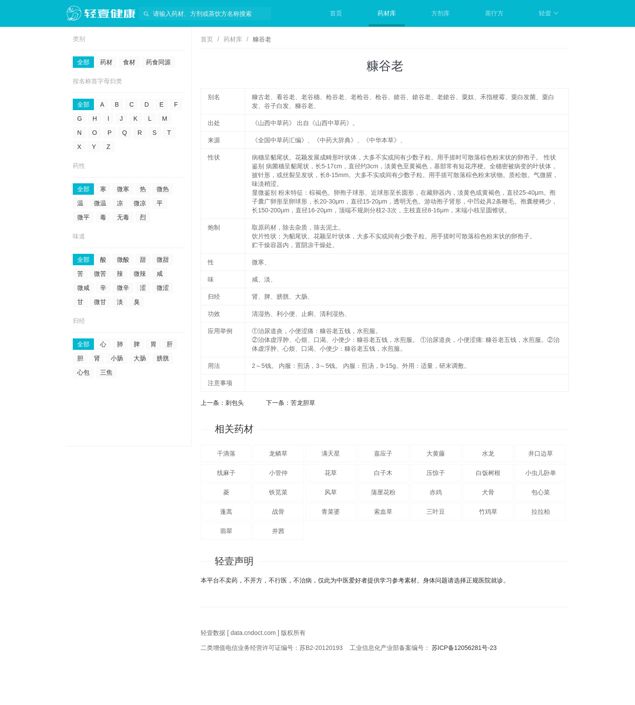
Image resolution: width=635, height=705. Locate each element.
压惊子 (435, 472)
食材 (129, 62)
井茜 (278, 530)
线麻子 (226, 472)
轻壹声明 (234, 561)
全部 (83, 62)
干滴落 (226, 453)
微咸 (83, 287)
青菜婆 (330, 511)
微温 (100, 203)
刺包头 (234, 402)
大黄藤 (435, 453)
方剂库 (440, 13)
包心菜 (540, 492)
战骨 (278, 511)
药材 (106, 62)
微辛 (123, 287)
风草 (331, 492)
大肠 (140, 358)
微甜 (163, 259)
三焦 (106, 372)
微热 (163, 189)
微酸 (123, 259)
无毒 (123, 217)
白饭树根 (488, 472)
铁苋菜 (278, 492)
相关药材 (234, 428)
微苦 (100, 273)
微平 (83, 217)
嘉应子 (383, 453)
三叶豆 (435, 511)
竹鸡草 (488, 511)
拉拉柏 (540, 511)
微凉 (140, 203)
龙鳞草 (278, 453)
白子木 (383, 472)
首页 (336, 13)
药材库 (386, 13)
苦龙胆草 (303, 402)
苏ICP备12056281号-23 (464, 647)
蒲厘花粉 (383, 492)
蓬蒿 (226, 511)
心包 (83, 372)
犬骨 (488, 492)
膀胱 (163, 358)
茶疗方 (494, 13)
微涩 (163, 287)
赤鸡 (436, 492)
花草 (331, 472)
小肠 (117, 358)
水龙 (488, 453)
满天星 (330, 453)
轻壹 (549, 13)
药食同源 (158, 62)
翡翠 (226, 530)
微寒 (123, 189)
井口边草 (540, 453)
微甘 (100, 301)
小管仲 (278, 472)
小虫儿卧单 (540, 472)
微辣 (140, 273)
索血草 (383, 511)
